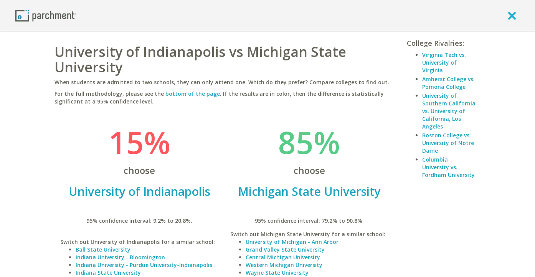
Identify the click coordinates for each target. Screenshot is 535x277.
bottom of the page (192, 93)
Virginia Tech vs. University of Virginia (444, 62)
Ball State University (103, 249)
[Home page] (45, 15)
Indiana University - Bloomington (120, 257)
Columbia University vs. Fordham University (448, 167)
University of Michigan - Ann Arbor (292, 241)
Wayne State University (277, 272)
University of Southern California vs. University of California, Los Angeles (449, 111)
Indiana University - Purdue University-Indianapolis (144, 265)
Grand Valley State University (285, 249)
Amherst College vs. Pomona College (448, 82)
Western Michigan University (284, 265)
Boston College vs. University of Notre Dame (448, 143)
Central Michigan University (283, 257)
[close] (512, 15)
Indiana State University (108, 272)
